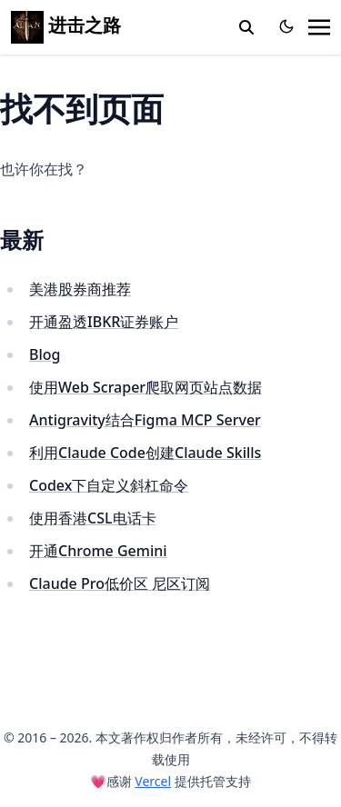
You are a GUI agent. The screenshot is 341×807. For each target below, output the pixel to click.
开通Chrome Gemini (98, 551)
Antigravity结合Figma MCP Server (145, 420)
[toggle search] (246, 27)
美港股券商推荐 (80, 289)
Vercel (153, 781)
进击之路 (66, 25)
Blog (44, 354)
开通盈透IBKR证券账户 (103, 322)
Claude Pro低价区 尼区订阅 (119, 583)
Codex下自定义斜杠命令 (108, 485)
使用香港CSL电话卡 (92, 518)
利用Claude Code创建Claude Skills (145, 453)
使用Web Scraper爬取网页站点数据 (145, 387)
